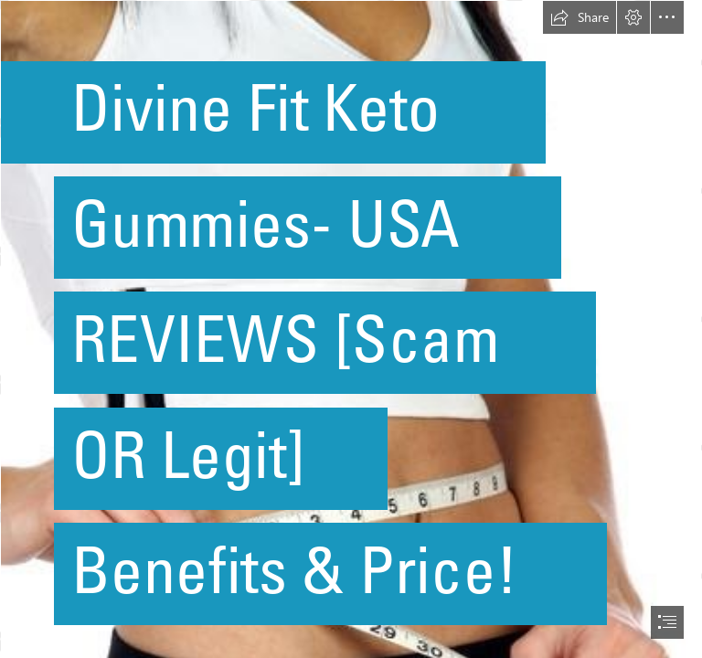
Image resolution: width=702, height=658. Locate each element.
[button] (579, 17)
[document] (351, 329)
